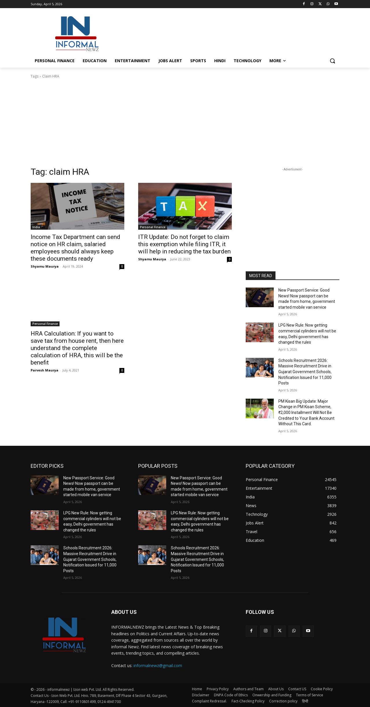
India (36, 227)
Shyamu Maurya (45, 266)
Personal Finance (152, 227)
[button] (332, 61)
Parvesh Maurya (44, 370)
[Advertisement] (228, 33)
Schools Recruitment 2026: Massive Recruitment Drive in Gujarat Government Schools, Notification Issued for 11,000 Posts (305, 371)
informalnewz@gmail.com (158, 665)
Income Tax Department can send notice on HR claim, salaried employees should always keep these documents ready (75, 247)
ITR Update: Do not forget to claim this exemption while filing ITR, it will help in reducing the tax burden (184, 244)
